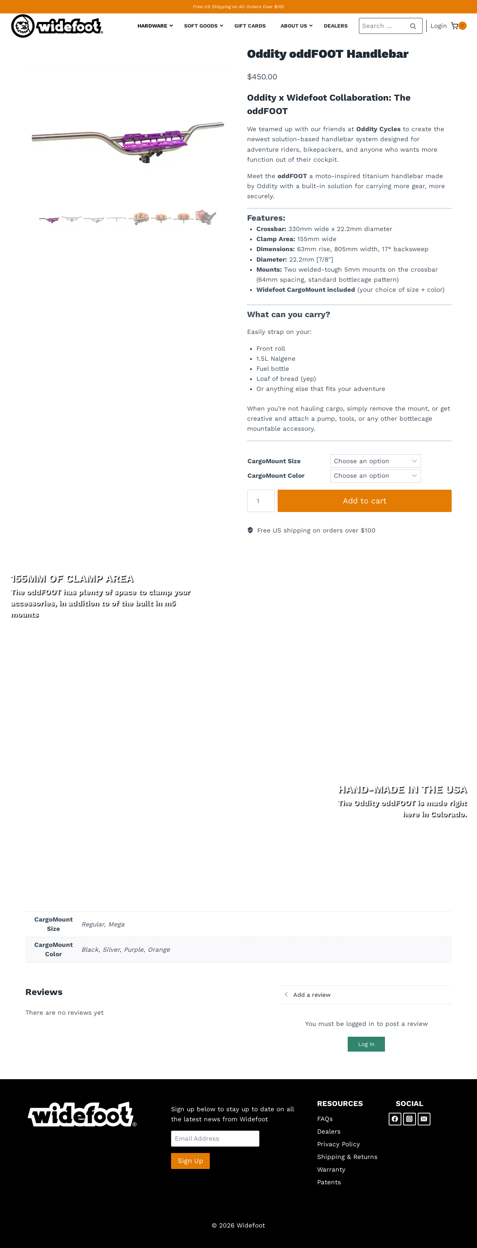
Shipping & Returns (347, 1156)
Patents (329, 1182)
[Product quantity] (261, 501)
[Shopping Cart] (459, 26)
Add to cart (364, 500)
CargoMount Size (274, 461)
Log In (366, 1044)
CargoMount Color (275, 475)
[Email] (424, 1119)
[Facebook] (395, 1119)
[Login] (438, 26)
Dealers (329, 1131)
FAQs (325, 1118)
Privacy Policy (338, 1144)
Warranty (331, 1169)
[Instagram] (409, 1119)
